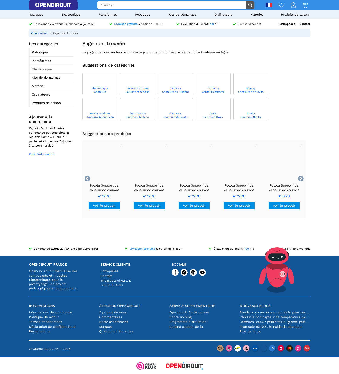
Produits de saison (295, 14)
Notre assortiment (113, 322)
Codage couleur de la (186, 327)
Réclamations (39, 331)
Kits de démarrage (182, 14)
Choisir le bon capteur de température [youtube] (275, 317)
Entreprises (287, 24)
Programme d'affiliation (188, 322)
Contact (304, 24)
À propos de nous (113, 312)
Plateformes (108, 14)
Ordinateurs (223, 14)
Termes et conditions (45, 322)
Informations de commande (50, 312)
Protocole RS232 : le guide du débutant (271, 327)
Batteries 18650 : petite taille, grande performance (275, 322)
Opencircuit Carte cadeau (189, 312)
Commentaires (110, 317)
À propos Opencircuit (119, 306)
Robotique (142, 14)
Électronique (70, 14)
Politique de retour (44, 317)
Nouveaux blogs (255, 306)
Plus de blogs (250, 331)
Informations (42, 306)
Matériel (257, 14)
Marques (36, 14)
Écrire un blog (181, 317)
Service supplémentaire (192, 306)
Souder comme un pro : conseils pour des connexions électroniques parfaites (275, 312)
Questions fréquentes (116, 331)
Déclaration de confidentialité (52, 327)
